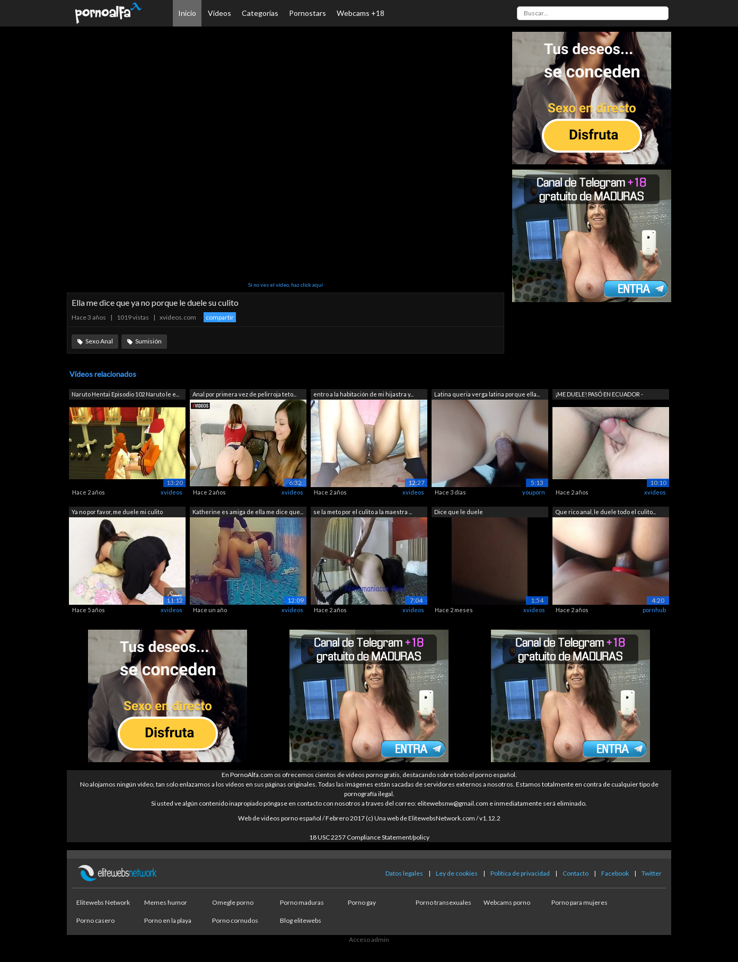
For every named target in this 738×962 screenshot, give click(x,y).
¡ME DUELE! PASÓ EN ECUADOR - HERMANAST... (599, 395)
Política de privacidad (520, 873)
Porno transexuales (443, 902)
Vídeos (219, 12)
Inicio (187, 12)
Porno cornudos (235, 920)
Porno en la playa (167, 920)
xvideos (171, 492)
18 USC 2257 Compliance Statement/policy (369, 837)
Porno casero (95, 920)
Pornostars (307, 12)
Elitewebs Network (103, 902)
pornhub (654, 609)
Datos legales (404, 873)
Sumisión (148, 341)
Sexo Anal (99, 341)
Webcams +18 (360, 12)
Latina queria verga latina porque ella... (487, 394)
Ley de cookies (457, 873)
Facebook (615, 873)
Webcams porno (507, 902)
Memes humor (165, 902)
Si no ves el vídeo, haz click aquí (285, 284)
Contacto (575, 873)
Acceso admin (369, 939)
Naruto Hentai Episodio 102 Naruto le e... (125, 394)
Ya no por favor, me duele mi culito (117, 511)
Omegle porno (232, 902)
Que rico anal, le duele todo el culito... (605, 511)
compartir (220, 317)
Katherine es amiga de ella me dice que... (247, 511)
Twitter (652, 873)
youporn (533, 492)
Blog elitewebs (300, 920)
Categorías (260, 12)
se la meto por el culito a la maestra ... (362, 511)
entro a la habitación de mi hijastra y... (363, 394)
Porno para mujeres (579, 902)
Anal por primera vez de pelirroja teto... (244, 394)
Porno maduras (302, 902)
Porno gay (362, 902)
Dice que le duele (458, 511)
